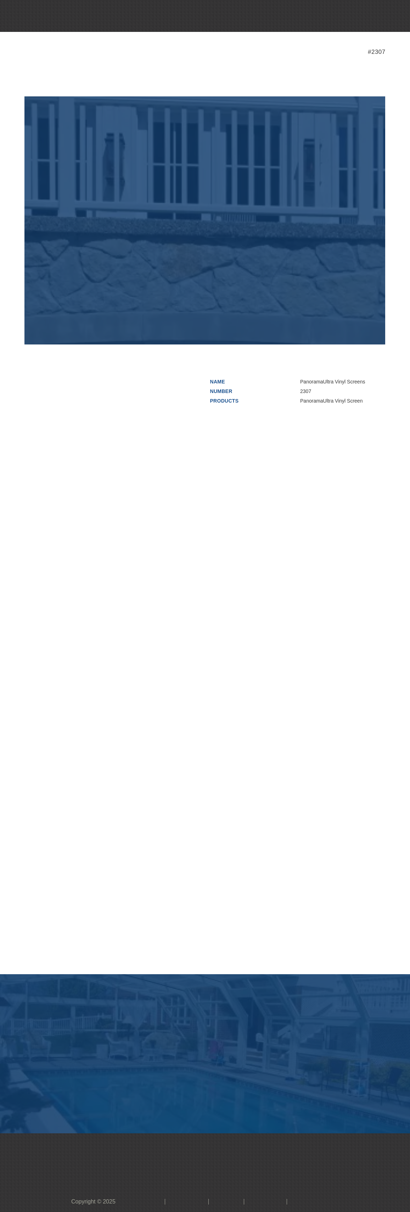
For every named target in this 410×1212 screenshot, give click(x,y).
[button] (201, 16)
